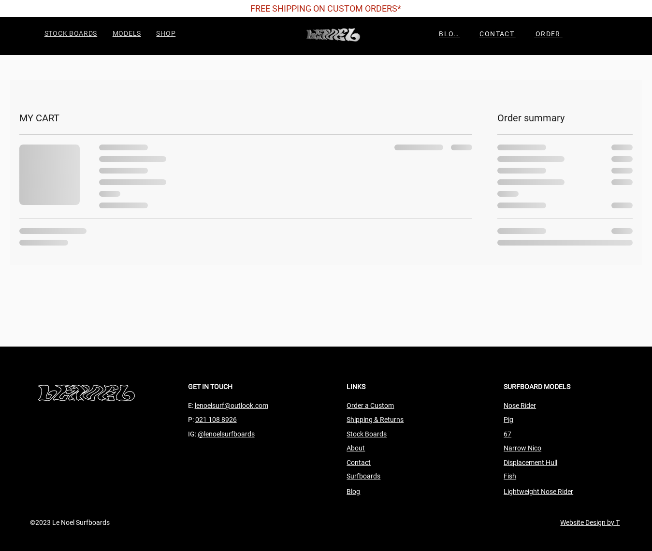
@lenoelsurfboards (226, 434)
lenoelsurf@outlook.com (231, 405)
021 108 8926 (216, 419)
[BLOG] (449, 33)
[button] (128, 33)
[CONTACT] (497, 33)
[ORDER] (548, 33)
